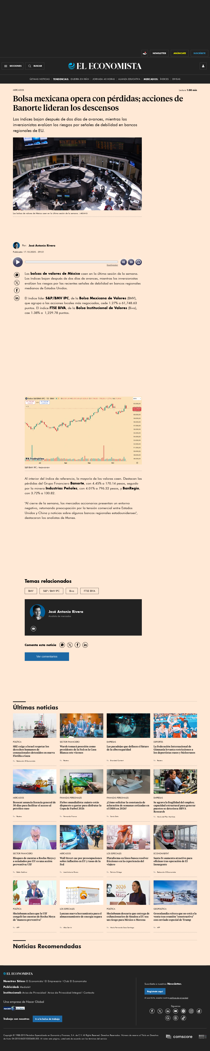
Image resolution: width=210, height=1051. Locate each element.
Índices (164, 79)
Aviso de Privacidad (34, 992)
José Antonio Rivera (42, 245)
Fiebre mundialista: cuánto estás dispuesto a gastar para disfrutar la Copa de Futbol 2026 (81, 805)
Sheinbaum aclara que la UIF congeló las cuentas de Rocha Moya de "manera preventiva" (34, 916)
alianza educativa (129, 79)
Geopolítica (160, 909)
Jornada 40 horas (104, 79)
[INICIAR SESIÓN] (203, 66)
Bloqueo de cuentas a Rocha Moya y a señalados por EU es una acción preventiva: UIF (34, 861)
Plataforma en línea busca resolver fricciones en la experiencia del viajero (128, 861)
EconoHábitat (161, 853)
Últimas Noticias (40, 79)
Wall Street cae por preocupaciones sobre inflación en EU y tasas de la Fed (81, 861)
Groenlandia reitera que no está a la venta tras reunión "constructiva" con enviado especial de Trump (175, 916)
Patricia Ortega (116, 872)
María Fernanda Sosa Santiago (122, 927)
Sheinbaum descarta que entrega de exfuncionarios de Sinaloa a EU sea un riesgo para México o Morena (128, 916)
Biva (71, 591)
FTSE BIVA (89, 591)
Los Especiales (114, 853)
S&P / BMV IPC (51, 591)
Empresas (111, 742)
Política (17, 742)
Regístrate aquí (155, 991)
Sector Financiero (69, 742)
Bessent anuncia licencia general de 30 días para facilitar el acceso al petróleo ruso (34, 805)
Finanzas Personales (71, 797)
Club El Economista (75, 981)
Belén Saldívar (22, 872)
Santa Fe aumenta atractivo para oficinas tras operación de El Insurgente (173, 861)
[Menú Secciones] (12, 66)
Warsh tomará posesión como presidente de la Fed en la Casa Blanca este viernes (78, 749)
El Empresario (53, 981)
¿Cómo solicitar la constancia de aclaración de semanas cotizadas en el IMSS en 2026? (128, 805)
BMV (30, 591)
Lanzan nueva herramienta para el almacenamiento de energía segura (81, 915)
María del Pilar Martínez (166, 817)
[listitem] (18, 262)
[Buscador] (34, 66)
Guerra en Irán (80, 79)
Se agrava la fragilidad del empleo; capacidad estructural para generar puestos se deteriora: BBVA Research (175, 807)
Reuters (66, 760)
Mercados (18, 90)
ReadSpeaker (112, 265)
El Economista (34, 981)
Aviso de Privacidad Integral (64, 992)
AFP (18, 927)
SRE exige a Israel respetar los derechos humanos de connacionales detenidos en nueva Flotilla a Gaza (34, 751)
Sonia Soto (114, 816)
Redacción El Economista (26, 761)
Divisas (176, 79)
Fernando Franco (70, 816)
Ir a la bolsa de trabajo (47, 1019)
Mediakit (25, 987)
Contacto (89, 992)
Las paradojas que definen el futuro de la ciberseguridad (128, 748)
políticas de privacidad (178, 998)
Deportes (158, 742)
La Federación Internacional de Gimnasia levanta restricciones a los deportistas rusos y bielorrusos (174, 749)
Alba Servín (67, 927)
